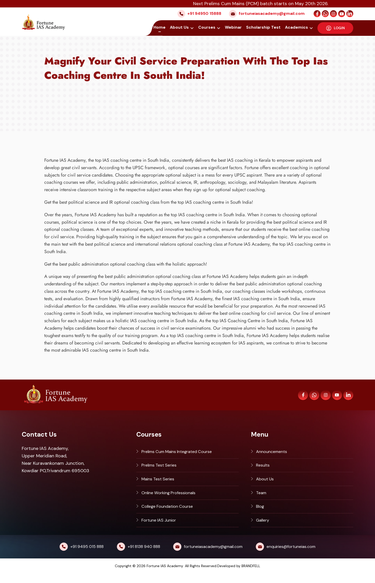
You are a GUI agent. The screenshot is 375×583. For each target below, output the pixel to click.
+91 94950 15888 (204, 13)
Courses (207, 27)
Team (262, 498)
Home (161, 27)
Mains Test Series (160, 483)
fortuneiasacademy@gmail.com (272, 13)
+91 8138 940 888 (144, 556)
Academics (296, 27)
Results (263, 468)
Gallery (263, 529)
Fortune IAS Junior (161, 529)
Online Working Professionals (172, 498)
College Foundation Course (170, 513)
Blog (260, 513)
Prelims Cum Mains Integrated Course (181, 452)
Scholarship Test (264, 27)
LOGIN (335, 27)
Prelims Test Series (161, 468)
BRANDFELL (250, 575)
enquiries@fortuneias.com (291, 556)
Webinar (233, 27)
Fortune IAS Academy (165, 575)
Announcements (273, 452)
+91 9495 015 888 (87, 556)
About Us (180, 27)
